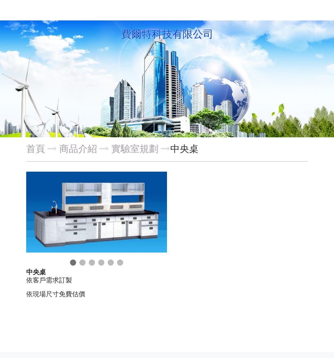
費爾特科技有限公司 (167, 34)
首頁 (35, 148)
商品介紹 (79, 148)
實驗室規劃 (134, 148)
